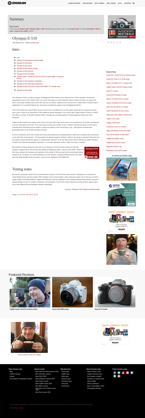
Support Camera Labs (94, 374)
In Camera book (74, 29)
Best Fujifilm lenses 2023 (44, 383)
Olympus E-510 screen (24, 66)
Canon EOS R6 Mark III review (116, 95)
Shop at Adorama (93, 383)
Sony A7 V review (112, 91)
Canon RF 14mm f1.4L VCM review (118, 79)
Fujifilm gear (65, 374)
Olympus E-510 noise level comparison (30, 84)
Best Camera (99, 3)
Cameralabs (17, 3)
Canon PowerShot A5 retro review (117, 111)
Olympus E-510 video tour (60, 157)
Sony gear (64, 383)
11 (32, 195)
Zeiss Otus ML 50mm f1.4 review (117, 107)
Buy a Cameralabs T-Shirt (95, 386)
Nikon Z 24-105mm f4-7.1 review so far (119, 83)
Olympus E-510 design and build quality (30, 60)
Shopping (127, 3)
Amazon (22, 29)
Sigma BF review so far (114, 146)
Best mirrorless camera (43, 374)
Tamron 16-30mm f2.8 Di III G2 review (118, 103)
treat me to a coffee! (21, 31)
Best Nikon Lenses (42, 386)
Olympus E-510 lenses (24, 63)
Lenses (12, 376)
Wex (43, 29)
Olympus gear (66, 379)
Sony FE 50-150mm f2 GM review (117, 134)
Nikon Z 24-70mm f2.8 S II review (117, 99)
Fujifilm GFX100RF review (115, 138)
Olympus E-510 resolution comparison (29, 81)
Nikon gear (65, 376)
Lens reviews (87, 3)
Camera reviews (74, 3)
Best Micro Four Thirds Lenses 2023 (46, 389)
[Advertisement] (120, 58)
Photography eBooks (94, 388)
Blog (120, 3)
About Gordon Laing (94, 371)
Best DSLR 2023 (41, 376)
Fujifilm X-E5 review (112, 119)
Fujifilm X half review (113, 123)
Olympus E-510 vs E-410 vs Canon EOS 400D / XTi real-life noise (38, 86)
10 (30, 195)
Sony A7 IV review (101, 309)
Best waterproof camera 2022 (45, 379)
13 (37, 195)
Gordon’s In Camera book (95, 379)
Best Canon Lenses (42, 381)
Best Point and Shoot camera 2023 (47, 371)
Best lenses (111, 3)
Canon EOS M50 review (60, 309)
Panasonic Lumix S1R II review (116, 150)
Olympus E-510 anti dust (25, 71)
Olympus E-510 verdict (24, 90)
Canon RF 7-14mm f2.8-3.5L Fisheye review (120, 75)
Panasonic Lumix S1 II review (116, 127)
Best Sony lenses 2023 (43, 392)
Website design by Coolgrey (16, 408)
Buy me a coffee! (35, 355)
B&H (27, 29)
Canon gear (65, 371)
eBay (38, 29)
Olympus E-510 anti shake (25, 74)
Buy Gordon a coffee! (94, 376)
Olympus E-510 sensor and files (27, 68)
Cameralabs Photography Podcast (21, 379)
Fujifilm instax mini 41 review (115, 142)
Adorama (32, 29)
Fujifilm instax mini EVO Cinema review (119, 87)
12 (35, 195)
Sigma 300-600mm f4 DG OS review (118, 130)
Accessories (65, 386)
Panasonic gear (66, 381)
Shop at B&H (91, 381)
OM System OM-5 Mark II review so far (119, 115)
